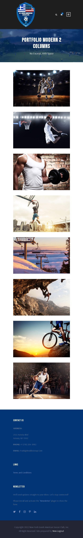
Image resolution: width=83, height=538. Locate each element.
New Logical (58, 531)
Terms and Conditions (22, 472)
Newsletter (45, 500)
